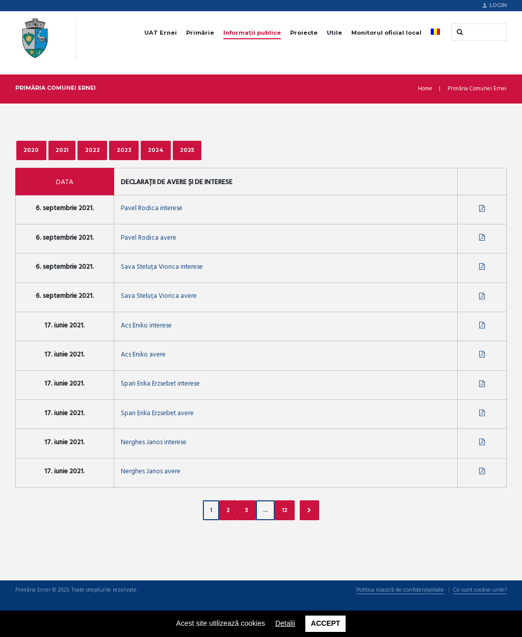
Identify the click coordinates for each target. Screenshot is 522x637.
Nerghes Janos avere (150, 473)
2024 (156, 150)
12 (285, 511)
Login (498, 5)
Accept (326, 623)
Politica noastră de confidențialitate (400, 591)
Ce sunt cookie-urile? (480, 591)
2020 (31, 150)
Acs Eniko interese (146, 326)
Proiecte (304, 32)
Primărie (200, 32)
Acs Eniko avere (143, 355)
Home (425, 89)
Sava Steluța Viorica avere (159, 296)
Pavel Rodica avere (148, 238)
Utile (334, 32)
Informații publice (252, 32)
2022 (92, 150)
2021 (62, 150)
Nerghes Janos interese (154, 443)
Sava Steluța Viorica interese (162, 267)
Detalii (285, 623)
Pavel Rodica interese (151, 208)
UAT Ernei (160, 32)
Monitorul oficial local (386, 32)
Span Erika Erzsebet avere (157, 414)
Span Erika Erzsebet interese (160, 384)
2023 (124, 150)
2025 (187, 150)
